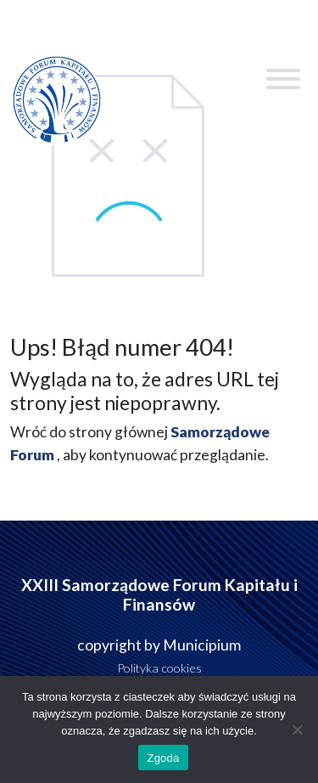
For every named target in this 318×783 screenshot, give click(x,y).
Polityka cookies (159, 668)
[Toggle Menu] (283, 79)
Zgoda (163, 758)
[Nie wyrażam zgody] (296, 729)
